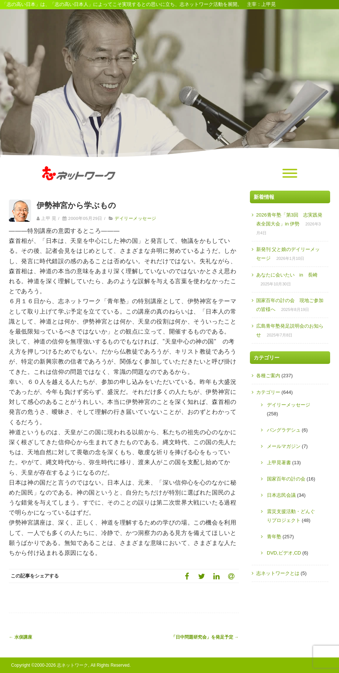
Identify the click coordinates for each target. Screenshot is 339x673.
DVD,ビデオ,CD (284, 553)
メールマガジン (284, 446)
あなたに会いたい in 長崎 (287, 275)
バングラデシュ (284, 430)
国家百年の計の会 (286, 479)
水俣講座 (20, 637)
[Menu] (289, 173)
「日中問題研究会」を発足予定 (205, 637)
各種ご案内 (268, 375)
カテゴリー (268, 392)
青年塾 (274, 536)
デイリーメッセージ (135, 218)
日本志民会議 (281, 495)
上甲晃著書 (279, 462)
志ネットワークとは (277, 573)
